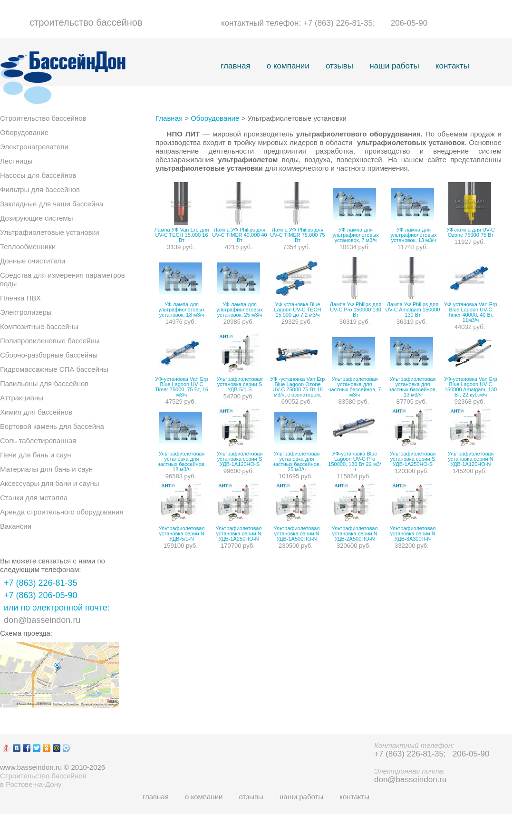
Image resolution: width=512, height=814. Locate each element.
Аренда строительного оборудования (62, 512)
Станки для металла (34, 498)
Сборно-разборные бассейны (48, 355)
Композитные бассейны (39, 326)
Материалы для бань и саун (46, 469)
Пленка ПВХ (20, 298)
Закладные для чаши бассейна (51, 204)
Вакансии (15, 526)
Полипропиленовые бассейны (50, 341)
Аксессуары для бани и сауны (49, 483)
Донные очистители (32, 261)
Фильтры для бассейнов (40, 189)
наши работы (394, 65)
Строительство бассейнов (43, 118)
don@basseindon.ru (42, 620)
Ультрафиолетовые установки (49, 232)
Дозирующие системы (36, 218)
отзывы (339, 65)
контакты (452, 65)
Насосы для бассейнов (38, 175)
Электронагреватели (34, 147)
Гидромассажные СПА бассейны (54, 369)
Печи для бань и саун (35, 455)
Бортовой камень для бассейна (52, 426)
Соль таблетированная (38, 440)
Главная (169, 118)
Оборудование (24, 132)
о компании (288, 65)
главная (235, 65)
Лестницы (16, 161)
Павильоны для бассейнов (44, 383)
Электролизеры (26, 312)
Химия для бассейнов (36, 412)
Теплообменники (28, 246)
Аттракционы (21, 398)
